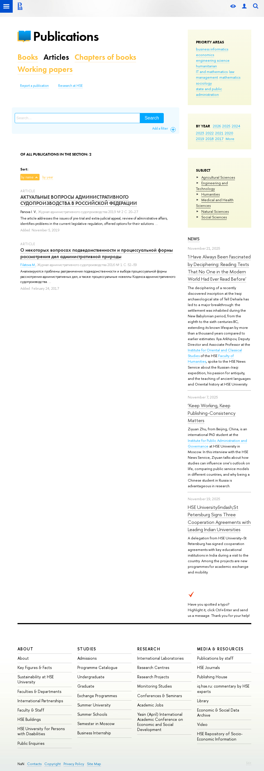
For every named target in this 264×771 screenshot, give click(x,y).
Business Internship (94, 732)
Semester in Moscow (96, 723)
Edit (248, 763)
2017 (219, 138)
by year (47, 177)
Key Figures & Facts (35, 667)
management (207, 77)
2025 (226, 125)
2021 (219, 133)
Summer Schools (92, 714)
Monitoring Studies (154, 686)
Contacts (34, 763)
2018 (210, 138)
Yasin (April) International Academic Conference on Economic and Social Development (160, 722)
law (231, 71)
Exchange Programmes (97, 695)
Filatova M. (28, 265)
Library (203, 700)
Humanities (210, 194)
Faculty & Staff (31, 710)
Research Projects (153, 676)
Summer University (94, 705)
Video (202, 724)
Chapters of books (105, 57)
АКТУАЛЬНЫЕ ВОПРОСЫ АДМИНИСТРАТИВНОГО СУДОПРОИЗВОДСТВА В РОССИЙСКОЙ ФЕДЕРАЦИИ (78, 200)
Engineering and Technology (212, 185)
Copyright (52, 763)
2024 (236, 125)
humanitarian (206, 65)
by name (27, 177)
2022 (210, 133)
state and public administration (209, 91)
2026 (217, 125)
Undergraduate (90, 676)
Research (148, 649)
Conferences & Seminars (159, 695)
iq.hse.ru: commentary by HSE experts (223, 688)
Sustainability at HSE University (36, 679)
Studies (86, 649)
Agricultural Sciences (218, 177)
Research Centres (153, 667)
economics (205, 54)
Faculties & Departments (39, 691)
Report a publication (34, 85)
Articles (56, 57)
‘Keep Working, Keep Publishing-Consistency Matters (211, 413)
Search (152, 118)
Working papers (45, 69)
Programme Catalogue (97, 667)
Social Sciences (214, 217)
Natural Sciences (215, 211)
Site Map (94, 763)
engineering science (213, 60)
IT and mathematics (212, 71)
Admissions (87, 658)
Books (28, 57)
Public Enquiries (31, 743)
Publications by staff (215, 658)
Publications (66, 36)
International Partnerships (40, 700)
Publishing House (212, 676)
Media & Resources (220, 649)
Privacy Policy (74, 763)
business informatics (212, 49)
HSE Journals (208, 667)
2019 (200, 138)
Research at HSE (70, 85)
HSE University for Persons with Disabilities (41, 731)
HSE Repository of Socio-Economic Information (220, 736)
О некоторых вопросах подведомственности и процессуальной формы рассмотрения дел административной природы (96, 253)
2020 (229, 133)
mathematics (229, 77)
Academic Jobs (150, 705)
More (230, 138)
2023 (200, 133)
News (194, 239)
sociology (204, 83)
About (25, 649)
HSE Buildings (29, 719)
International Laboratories (160, 658)
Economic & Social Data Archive (218, 712)
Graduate (85, 686)
